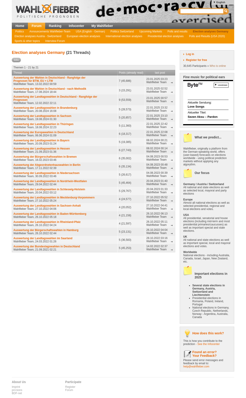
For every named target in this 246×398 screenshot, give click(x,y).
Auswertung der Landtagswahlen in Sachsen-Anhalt (47, 205)
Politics (19, 31)
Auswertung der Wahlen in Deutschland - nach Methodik (49, 88)
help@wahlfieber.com (196, 366)
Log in (190, 54)
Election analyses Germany (210, 31)
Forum (37, 26)
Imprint (16, 386)
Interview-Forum (55, 41)
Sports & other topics (27, 41)
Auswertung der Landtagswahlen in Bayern (41, 140)
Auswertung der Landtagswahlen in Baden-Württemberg (49, 213)
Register (70, 386)
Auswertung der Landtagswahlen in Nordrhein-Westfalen (50, 181)
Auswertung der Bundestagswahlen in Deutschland (46, 246)
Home (19, 26)
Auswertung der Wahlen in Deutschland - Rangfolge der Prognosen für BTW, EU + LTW (49, 79)
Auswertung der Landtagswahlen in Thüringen (43, 124)
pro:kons (17, 390)
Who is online (217, 66)
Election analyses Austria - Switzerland (38, 36)
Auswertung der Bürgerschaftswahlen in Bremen (45, 156)
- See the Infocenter (208, 344)
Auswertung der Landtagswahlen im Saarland (42, 238)
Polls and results (177, 31)
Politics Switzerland (122, 31)
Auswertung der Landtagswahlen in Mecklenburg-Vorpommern (54, 197)
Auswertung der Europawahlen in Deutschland (43, 132)
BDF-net (17, 393)
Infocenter (76, 26)
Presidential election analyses (166, 36)
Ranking (55, 26)
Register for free (196, 60)
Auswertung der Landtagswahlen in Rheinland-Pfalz (47, 222)
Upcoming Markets (150, 31)
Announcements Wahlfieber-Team (50, 31)
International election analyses (124, 36)
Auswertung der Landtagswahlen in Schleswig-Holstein (49, 189)
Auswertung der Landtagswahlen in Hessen (41, 148)
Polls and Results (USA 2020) (207, 36)
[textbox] (202, 11)
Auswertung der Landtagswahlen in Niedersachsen (46, 173)
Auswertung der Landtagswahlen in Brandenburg (45, 107)
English (220, 2)
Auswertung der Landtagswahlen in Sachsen (42, 116)
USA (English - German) (90, 31)
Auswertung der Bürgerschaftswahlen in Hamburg (46, 230)
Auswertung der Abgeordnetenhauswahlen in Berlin (47, 164)
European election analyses (83, 36)
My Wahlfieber (102, 26)
